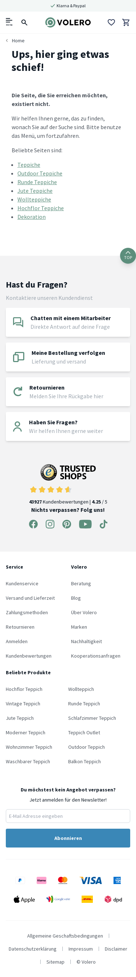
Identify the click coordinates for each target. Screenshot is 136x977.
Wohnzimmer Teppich (29, 747)
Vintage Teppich (23, 703)
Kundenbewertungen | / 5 (68, 484)
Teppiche (28, 164)
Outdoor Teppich (86, 747)
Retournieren (20, 627)
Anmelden (17, 641)
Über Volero (84, 612)
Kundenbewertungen (28, 656)
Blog (76, 598)
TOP (128, 255)
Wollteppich (81, 689)
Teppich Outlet (84, 732)
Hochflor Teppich (24, 689)
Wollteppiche (34, 199)
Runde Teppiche (37, 182)
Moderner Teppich (25, 732)
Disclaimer (116, 949)
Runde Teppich (84, 703)
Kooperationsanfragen (95, 656)
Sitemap (55, 962)
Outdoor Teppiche (39, 173)
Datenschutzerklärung (33, 949)
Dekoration (31, 216)
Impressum (81, 949)
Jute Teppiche (35, 190)
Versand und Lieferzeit (30, 598)
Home (18, 40)
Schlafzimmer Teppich (92, 718)
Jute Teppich (20, 718)
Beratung (81, 583)
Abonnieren (68, 838)
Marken (79, 627)
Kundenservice (22, 583)
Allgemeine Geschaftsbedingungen (65, 936)
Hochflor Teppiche (40, 208)
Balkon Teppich (84, 761)
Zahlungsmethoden (27, 612)
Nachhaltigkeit (86, 641)
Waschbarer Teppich (28, 761)
